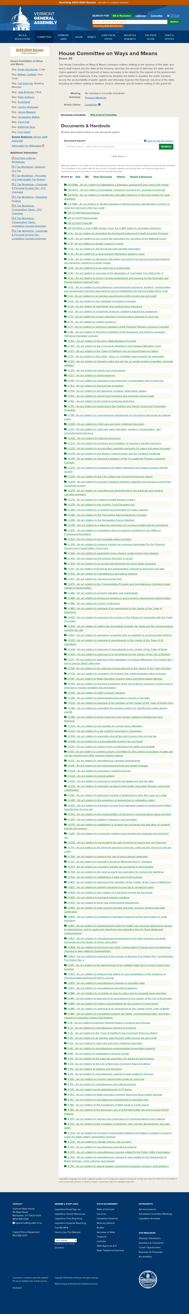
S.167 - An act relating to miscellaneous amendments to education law (106, 1099)
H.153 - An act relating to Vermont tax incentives (93, 386)
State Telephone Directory (110, 1250)
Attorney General (105, 1223)
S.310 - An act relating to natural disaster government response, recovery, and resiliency (116, 1166)
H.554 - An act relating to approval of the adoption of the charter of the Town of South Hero (118, 703)
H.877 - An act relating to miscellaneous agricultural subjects (100, 988)
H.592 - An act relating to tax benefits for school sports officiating (103, 726)
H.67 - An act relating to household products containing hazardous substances (111, 311)
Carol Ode (24, 122)
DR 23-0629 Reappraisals (81, 218)
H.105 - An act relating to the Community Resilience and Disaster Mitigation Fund (112, 346)
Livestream (91, 104)
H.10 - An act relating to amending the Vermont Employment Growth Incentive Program (116, 233)
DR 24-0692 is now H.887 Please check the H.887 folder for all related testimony (112, 228)
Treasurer (101, 1236)
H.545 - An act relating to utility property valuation (94, 693)
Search (174, 22)
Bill (87, 176)
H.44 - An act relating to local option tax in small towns (97, 268)
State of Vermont (105, 1209)
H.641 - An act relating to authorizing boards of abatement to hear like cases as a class (115, 795)
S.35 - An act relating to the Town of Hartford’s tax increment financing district (110, 1033)
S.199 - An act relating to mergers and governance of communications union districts (114, 1119)
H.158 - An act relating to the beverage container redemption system (105, 391)
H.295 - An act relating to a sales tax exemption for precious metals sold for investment (116, 525)
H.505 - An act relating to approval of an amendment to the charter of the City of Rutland (117, 654)
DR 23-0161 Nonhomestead (81, 213)
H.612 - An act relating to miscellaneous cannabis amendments (102, 760)
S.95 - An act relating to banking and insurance (93, 1069)
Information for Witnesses (28, 146)
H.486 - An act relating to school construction (92, 603)
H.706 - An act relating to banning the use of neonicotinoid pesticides (106, 856)
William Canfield (27, 74)
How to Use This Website (67, 1232)
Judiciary (101, 1241)
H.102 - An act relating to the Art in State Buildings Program (100, 341)
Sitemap (143, 1238)
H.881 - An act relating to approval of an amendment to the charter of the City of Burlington (118, 998)
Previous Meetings (95, 97)
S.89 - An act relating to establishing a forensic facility (96, 1053)
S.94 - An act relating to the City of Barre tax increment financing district (107, 1064)
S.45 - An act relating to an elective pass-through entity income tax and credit (110, 1038)
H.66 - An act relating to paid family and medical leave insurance (103, 306)
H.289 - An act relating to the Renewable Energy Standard (99, 520)
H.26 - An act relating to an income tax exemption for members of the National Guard (115, 238)
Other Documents (102, 176)
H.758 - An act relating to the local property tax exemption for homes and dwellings (114, 872)
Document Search (118, 141)
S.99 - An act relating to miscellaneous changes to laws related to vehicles (108, 1074)
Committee (157, 15)
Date (77, 176)
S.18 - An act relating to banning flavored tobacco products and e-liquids (107, 1022)
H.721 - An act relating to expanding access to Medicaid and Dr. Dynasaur (108, 861)
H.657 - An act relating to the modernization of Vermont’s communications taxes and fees (117, 814)
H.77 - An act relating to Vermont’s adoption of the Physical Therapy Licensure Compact (116, 327)
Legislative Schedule (149, 1218)
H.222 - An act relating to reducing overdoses (92, 438)
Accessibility (145, 1256)
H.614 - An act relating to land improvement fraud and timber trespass (106, 765)
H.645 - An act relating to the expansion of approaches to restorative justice (109, 800)
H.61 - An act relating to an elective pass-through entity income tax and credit (110, 296)
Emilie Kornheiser (28, 69)
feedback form (28, 1281)
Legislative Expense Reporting (70, 1223)
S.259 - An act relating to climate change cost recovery (97, 1142)
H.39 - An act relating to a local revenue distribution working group (104, 254)
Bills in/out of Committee (104, 114)
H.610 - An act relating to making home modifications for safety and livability (109, 746)
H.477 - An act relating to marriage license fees (93, 579)
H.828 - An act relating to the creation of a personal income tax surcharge (108, 892)
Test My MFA (61, 1227)
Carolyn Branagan (28, 107)
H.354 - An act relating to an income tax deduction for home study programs (110, 563)
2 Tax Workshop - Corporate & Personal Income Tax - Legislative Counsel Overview (29, 234)
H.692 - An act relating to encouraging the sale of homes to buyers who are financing (115, 842)
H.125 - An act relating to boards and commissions (95, 370)
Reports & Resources (141, 176)
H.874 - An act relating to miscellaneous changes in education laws (104, 983)
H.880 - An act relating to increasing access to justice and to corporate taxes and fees (115, 993)
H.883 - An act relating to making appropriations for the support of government (111, 1003)
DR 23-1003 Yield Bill (78, 223)
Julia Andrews (26, 92)
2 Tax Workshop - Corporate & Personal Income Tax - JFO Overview (29, 188)
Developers (17, 1288)
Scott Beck (24, 102)
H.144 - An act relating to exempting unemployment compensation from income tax (114, 380)
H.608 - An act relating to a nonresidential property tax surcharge (103, 741)
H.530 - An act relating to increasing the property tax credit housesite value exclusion (115, 673)
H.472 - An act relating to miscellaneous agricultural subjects (100, 574)
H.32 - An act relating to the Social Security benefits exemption (102, 249)
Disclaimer (59, 1247)
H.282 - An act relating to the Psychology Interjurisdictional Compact (105, 515)
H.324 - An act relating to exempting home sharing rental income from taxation (111, 553)
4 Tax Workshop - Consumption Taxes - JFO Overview (27, 209)
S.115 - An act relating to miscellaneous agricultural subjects (100, 1084)
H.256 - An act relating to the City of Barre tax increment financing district (108, 476)
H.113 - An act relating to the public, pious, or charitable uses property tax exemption (114, 356)
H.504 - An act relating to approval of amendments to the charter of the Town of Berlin (115, 649)
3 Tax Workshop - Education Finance (29, 199)
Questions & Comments (151, 1242)
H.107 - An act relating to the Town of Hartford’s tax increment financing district (111, 351)
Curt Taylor (24, 132)
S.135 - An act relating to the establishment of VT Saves (98, 1089)
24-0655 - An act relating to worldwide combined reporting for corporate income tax (114, 190)
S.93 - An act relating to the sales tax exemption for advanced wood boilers (109, 1058)
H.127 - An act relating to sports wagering (89, 375)
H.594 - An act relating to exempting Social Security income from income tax (110, 736)
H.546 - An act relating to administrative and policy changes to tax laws (106, 698)
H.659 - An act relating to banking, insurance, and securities (100, 819)
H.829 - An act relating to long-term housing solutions (96, 897)
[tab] (73, 114)
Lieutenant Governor (107, 1218)
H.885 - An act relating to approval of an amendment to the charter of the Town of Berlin (117, 1008)
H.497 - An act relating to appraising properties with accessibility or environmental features (118, 635)
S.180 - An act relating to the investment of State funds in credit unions (106, 1105)
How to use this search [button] (158, 141)
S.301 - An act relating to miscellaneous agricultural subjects (100, 1147)
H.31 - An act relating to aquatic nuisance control (93, 243)
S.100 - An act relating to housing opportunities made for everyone (104, 1079)
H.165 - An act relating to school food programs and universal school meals (109, 396)
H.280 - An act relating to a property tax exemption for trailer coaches (106, 510)
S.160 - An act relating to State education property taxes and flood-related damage (113, 1094)
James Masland (27, 112)
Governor (101, 1213)
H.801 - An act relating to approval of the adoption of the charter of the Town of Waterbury (117, 882)
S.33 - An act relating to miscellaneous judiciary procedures (100, 1028)
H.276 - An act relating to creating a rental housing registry (99, 499)
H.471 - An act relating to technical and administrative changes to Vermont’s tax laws (114, 569)
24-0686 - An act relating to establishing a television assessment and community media (116, 185)
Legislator (141, 15)
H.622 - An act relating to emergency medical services (97, 771)
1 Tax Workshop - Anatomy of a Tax (28, 168)
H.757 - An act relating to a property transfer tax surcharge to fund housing (109, 867)
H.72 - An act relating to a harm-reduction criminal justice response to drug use (111, 316)
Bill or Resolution (122, 16)
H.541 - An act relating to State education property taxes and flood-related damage (113, 679)
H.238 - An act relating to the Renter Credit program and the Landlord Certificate (112, 453)
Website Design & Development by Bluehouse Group (76, 1284)
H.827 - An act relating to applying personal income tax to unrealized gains (109, 887)
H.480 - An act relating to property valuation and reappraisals (101, 593)
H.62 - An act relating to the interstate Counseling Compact (100, 301)
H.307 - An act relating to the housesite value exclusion (97, 539)
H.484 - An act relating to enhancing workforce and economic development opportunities (117, 598)
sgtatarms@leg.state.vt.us (27, 1222)
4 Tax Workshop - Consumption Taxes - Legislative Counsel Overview (29, 222)
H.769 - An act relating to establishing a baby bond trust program (103, 877)
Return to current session (113, 2)
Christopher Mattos (29, 117)
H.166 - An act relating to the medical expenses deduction (99, 401)
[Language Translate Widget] (66, 1240)
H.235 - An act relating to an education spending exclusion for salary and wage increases (117, 448)
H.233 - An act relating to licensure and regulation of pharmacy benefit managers (112, 443)
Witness (121, 176)
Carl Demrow (25, 83)
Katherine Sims (26, 127)
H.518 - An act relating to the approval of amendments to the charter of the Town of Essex (117, 668)
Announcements (147, 1209)
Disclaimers (155, 1238)
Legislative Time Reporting (68, 1218)
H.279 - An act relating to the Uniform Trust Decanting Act (99, 504)
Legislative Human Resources (70, 1213)
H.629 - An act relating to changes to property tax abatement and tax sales (109, 781)
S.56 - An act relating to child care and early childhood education (103, 1043)
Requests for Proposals (150, 1252)
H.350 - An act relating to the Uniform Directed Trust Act (98, 558)
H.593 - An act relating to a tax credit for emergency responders (103, 731)
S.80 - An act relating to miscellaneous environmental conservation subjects (109, 1048)
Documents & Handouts (73, 114)
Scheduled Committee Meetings (155, 1213)
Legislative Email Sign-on (67, 1209)
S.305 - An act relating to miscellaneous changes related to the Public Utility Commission (117, 1152)
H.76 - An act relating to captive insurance (90, 322)
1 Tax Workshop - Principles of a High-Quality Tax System (29, 177)
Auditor (100, 1227)
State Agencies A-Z (107, 1245)
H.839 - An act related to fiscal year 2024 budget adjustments (101, 902)
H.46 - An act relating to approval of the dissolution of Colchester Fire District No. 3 (113, 273)
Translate (69, 1244)
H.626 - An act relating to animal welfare (89, 776)
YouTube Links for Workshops (24, 160)
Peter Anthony (26, 97)
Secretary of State (106, 1232)
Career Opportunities (150, 1247)
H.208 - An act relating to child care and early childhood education (104, 424)
